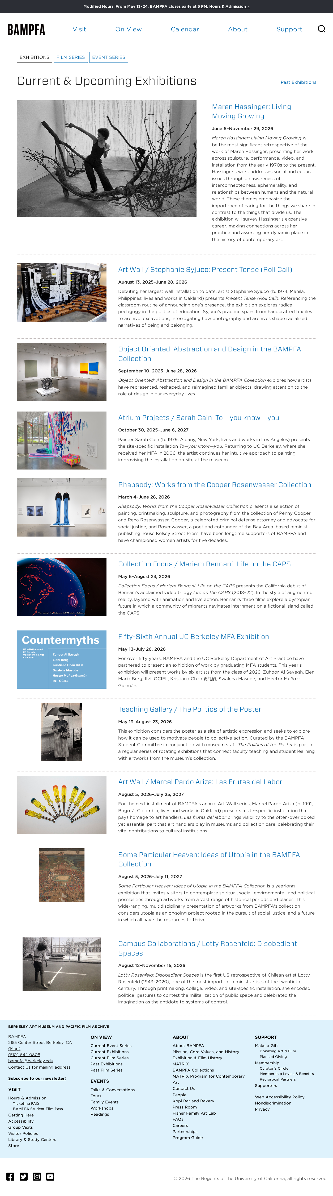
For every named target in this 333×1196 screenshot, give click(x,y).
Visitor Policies (23, 1133)
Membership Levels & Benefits (287, 1074)
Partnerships (185, 1131)
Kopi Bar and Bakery (193, 1101)
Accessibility (21, 1121)
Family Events (105, 1102)
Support (289, 29)
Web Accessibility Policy (280, 1097)
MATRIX (181, 1064)
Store (13, 1145)
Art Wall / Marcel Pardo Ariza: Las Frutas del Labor (200, 782)
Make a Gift (266, 1045)
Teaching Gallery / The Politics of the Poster (189, 709)
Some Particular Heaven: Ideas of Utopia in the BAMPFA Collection (209, 859)
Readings (100, 1114)
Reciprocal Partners (278, 1079)
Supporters (266, 1085)
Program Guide (188, 1137)
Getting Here (21, 1115)
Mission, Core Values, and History (206, 1051)
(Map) (14, 1048)
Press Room (185, 1107)
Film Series (71, 57)
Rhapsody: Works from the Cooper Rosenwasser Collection (214, 484)
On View (128, 29)
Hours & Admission (27, 1098)
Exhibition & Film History (197, 1058)
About (238, 29)
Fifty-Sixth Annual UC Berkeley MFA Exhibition (193, 636)
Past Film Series (107, 1070)
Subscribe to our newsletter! (37, 1078)
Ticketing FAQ (26, 1104)
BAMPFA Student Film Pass (38, 1109)
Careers (180, 1125)
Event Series (108, 57)
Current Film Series (110, 1058)
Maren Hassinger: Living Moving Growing (251, 111)
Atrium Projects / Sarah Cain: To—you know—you (198, 417)
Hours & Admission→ (229, 6)
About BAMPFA (188, 1045)
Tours (96, 1096)
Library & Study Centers (32, 1139)
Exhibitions (34, 57)
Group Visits (20, 1127)
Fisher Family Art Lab (194, 1113)
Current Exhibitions (110, 1051)
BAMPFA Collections (193, 1070)
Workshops (102, 1108)
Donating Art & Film (278, 1051)
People (179, 1095)
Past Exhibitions (298, 82)
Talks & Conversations (113, 1089)
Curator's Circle (274, 1068)
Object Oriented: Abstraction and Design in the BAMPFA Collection (209, 354)
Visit (79, 29)
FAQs (178, 1119)
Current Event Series (111, 1045)
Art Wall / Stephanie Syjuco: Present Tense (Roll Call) (205, 269)
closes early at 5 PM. (188, 6)
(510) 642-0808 (24, 1054)
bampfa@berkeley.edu (30, 1060)
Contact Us (19, 1067)
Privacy (262, 1109)
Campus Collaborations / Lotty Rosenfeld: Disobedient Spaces (207, 948)
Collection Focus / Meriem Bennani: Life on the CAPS (204, 564)
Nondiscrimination (273, 1103)
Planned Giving (273, 1057)
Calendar (185, 29)
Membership (267, 1063)
